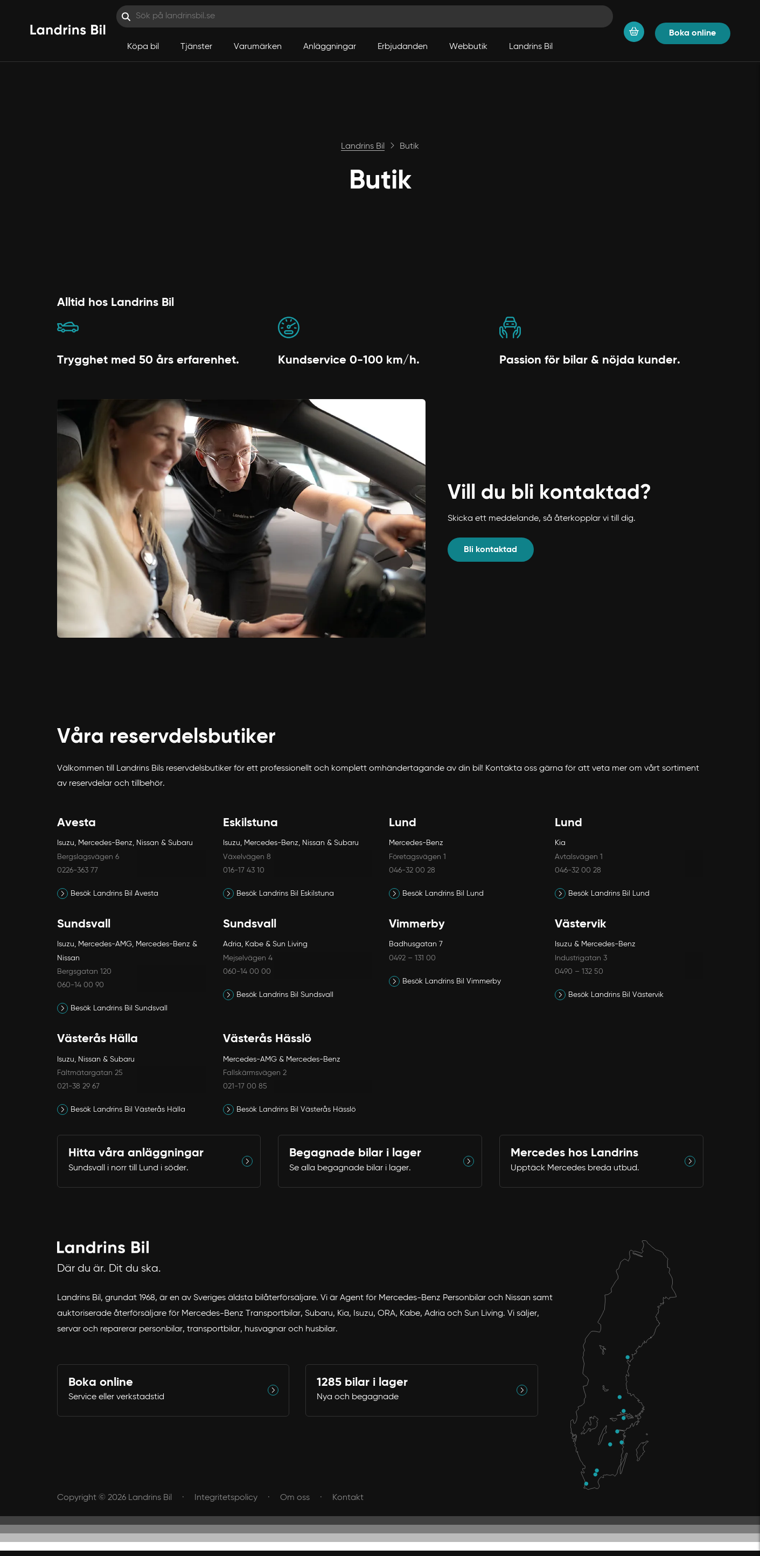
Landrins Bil (531, 47)
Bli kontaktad (490, 550)
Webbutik (468, 47)
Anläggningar (329, 47)
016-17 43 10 (243, 870)
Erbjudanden (403, 47)
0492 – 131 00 (412, 958)
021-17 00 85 (245, 1086)
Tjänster (196, 47)
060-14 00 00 (247, 971)
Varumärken (258, 47)
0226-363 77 (77, 870)
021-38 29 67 (78, 1086)
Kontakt (348, 1498)
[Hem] (68, 30)
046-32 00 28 (412, 870)
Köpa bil (143, 47)
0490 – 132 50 (579, 971)
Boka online (692, 33)
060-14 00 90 (80, 985)
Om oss (295, 1498)
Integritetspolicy (225, 1498)
